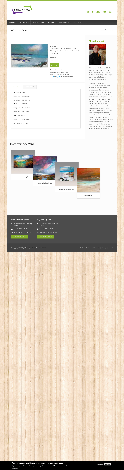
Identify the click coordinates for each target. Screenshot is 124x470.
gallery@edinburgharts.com (48, 268)
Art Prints (24, 22)
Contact (77, 22)
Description (17, 87)
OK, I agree (99, 464)
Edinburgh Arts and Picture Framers (35, 283)
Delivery (88, 283)
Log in (52, 77)
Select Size (54, 57)
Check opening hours (19, 272)
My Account (64, 22)
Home (12, 22)
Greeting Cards (38, 22)
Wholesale (96, 283)
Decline (107, 464)
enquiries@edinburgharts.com (23, 268)
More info (15, 468)
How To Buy (80, 283)
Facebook (111, 8)
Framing (51, 22)
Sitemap (103, 283)
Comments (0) (29, 87)
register (58, 77)
